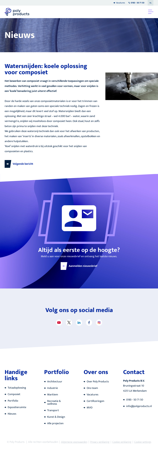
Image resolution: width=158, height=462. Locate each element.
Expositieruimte (17, 407)
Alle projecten (55, 423)
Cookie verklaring (121, 442)
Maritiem (52, 394)
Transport (53, 410)
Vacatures (120, 2)
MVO (89, 407)
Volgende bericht (23, 164)
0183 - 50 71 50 (134, 399)
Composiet (14, 394)
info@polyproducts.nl (139, 406)
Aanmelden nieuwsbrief (83, 266)
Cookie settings (142, 442)
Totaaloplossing (17, 387)
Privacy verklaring (99, 442)
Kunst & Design (56, 417)
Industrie (52, 388)
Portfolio (13, 400)
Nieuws (12, 413)
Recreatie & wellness (54, 402)
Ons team (92, 388)
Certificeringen (95, 401)
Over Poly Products (98, 381)
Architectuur (54, 381)
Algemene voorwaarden (74, 442)
